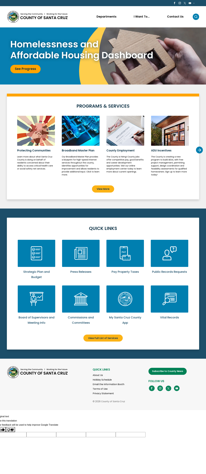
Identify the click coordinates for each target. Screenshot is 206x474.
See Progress (25, 69)
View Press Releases (81, 260)
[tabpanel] (103, 56)
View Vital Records (169, 306)
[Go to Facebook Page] (174, 3)
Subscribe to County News (167, 371)
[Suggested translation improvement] (41, 435)
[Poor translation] (10, 429)
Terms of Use (100, 389)
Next (199, 150)
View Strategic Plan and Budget (36, 263)
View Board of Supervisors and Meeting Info (36, 308)
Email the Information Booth (108, 384)
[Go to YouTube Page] (177, 389)
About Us (98, 375)
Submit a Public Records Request (169, 260)
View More (103, 189)
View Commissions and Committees (81, 308)
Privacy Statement (103, 393)
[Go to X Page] (184, 3)
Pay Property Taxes (125, 260)
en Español (15, 3)
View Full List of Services (103, 338)
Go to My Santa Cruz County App (125, 308)
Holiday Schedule (102, 380)
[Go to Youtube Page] (190, 3)
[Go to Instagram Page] (179, 3)
